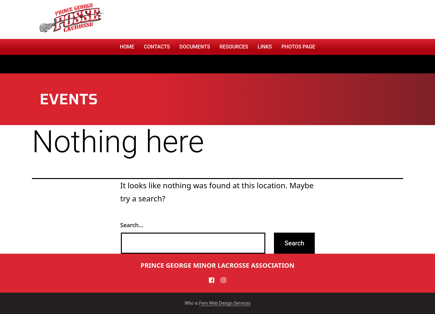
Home (127, 47)
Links (265, 47)
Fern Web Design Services (224, 303)
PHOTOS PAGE (298, 47)
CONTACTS (157, 47)
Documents (195, 47)
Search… (132, 225)
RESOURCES (234, 47)
